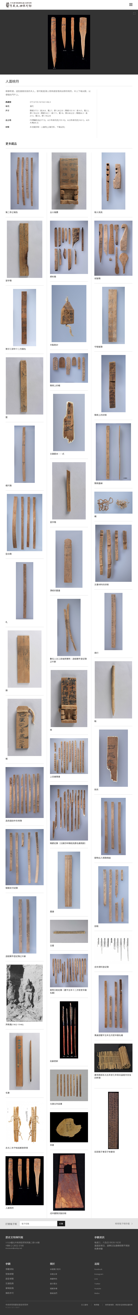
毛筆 (8, 1092)
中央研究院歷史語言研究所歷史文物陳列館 (19, 5)
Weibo (97, 1293)
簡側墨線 (98, 483)
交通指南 (10, 1283)
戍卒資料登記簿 (102, 966)
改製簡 (97, 278)
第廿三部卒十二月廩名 (16, 348)
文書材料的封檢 (102, 584)
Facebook (99, 1269)
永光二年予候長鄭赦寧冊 (17, 1147)
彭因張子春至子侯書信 (105, 1151)
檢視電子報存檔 (123, 1224)
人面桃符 (10, 1207)
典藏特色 (54, 1278)
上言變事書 (55, 776)
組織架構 (54, 1288)
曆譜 (52, 911)
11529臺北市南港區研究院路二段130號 (24, 1242)
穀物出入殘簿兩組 (103, 857)
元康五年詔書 (56, 1103)
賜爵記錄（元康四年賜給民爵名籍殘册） (69, 843)
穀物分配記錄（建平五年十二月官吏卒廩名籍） (68, 991)
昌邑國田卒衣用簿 (14, 820)
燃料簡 (53, 276)
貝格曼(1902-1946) (15, 1024)
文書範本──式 (57, 453)
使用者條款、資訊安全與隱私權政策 (117, 1304)
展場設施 (10, 1288)
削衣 (96, 789)
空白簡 (9, 553)
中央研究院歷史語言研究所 (17, 1305)
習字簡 (9, 280)
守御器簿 (98, 346)
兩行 (96, 652)
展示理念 (54, 1283)
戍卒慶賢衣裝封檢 (58, 1213)
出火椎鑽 (54, 212)
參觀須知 (10, 1269)
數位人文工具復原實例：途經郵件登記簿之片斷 (68, 660)
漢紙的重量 (55, 590)
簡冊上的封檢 (100, 414)
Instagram (99, 1274)
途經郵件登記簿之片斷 (16, 956)
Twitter (98, 1283)
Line (96, 1278)
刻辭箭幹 (54, 1061)
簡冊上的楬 (55, 385)
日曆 (52, 945)
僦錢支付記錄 (12, 887)
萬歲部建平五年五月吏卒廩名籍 (109, 1035)
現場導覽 (10, 1274)
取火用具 (98, 212)
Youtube (98, 1288)
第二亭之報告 (12, 212)
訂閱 (61, 1223)
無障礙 (93, 1304)
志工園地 (80, 1304)
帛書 (52, 1145)
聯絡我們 (54, 1293)
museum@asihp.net (14, 1248)
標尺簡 (9, 485)
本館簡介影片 (56, 1269)
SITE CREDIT (15, 1307)
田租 (96, 926)
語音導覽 (10, 1278)
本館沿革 (54, 1274)
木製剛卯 (54, 344)
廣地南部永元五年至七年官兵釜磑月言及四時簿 (112, 1076)
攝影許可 (10, 1293)
